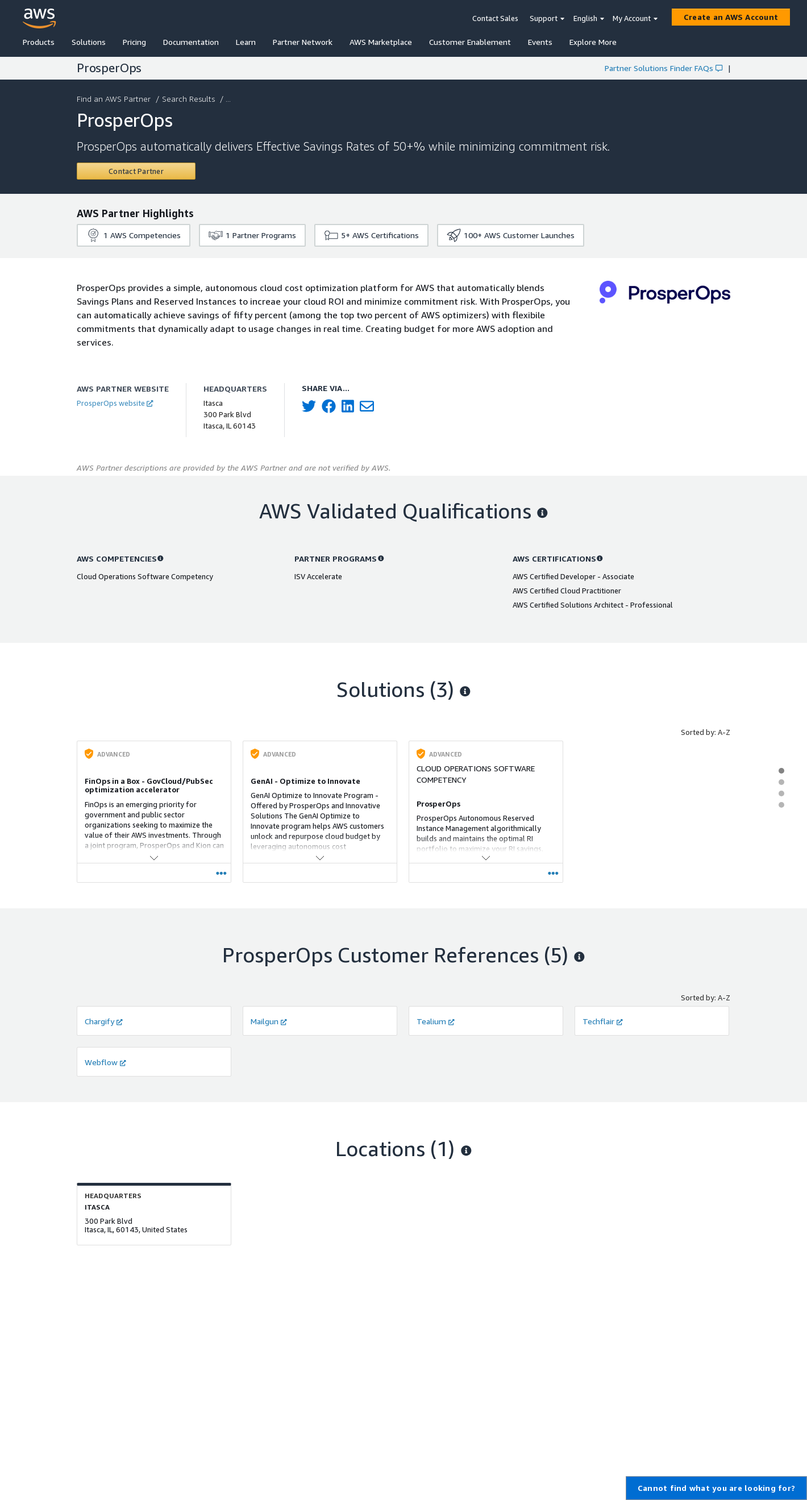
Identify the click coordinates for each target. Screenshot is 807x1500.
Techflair (603, 1021)
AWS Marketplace (381, 42)
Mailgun (269, 1021)
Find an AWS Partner (115, 98)
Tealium (436, 1021)
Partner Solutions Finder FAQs (663, 68)
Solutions (89, 42)
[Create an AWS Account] (731, 17)
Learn (246, 42)
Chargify (104, 1021)
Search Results (189, 98)
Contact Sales (495, 18)
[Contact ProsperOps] (136, 171)
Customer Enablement (470, 42)
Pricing (134, 42)
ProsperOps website (115, 403)
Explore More (593, 42)
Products (39, 42)
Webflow (105, 1062)
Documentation (191, 42)
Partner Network (302, 42)
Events (540, 42)
